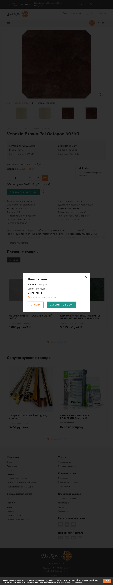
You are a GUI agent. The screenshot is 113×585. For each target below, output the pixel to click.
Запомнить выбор (61, 304)
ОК (107, 581)
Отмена (36, 304)
